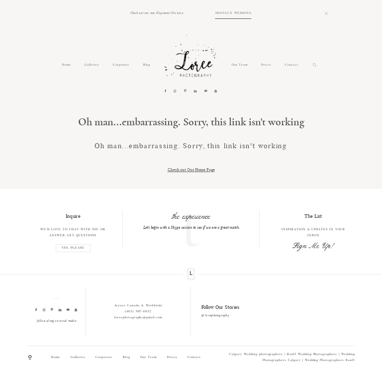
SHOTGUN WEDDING (233, 13)
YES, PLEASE (73, 248)
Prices (266, 65)
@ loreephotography (215, 315)
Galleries (92, 65)
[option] (191, 220)
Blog (147, 65)
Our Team (240, 65)
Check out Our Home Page (191, 169)
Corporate (121, 65)
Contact (291, 65)
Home (66, 65)
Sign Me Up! (313, 246)
